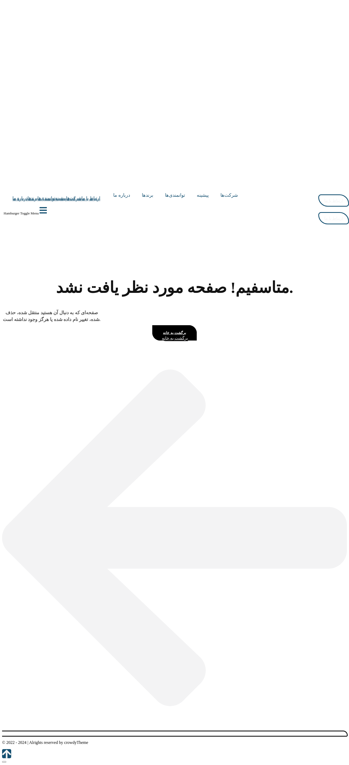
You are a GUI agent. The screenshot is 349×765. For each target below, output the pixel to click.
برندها (32, 199)
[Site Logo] (236, 190)
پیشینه (60, 199)
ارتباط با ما (90, 199)
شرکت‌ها (73, 199)
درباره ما (20, 199)
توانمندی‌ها (46, 199)
